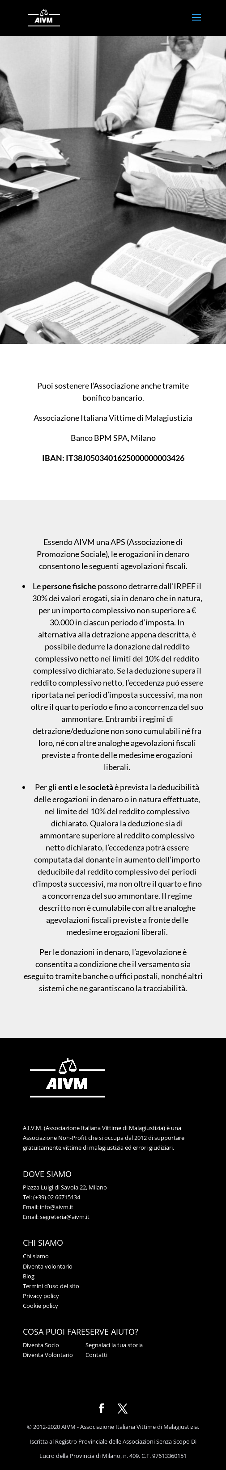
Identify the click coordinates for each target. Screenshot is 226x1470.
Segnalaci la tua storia (114, 1345)
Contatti (96, 1355)
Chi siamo (36, 1256)
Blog (28, 1276)
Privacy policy (41, 1296)
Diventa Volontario (48, 1355)
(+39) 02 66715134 (56, 1197)
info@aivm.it (56, 1207)
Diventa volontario (47, 1266)
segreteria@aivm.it (65, 1217)
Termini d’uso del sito (51, 1286)
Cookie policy (40, 1306)
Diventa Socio (41, 1345)
